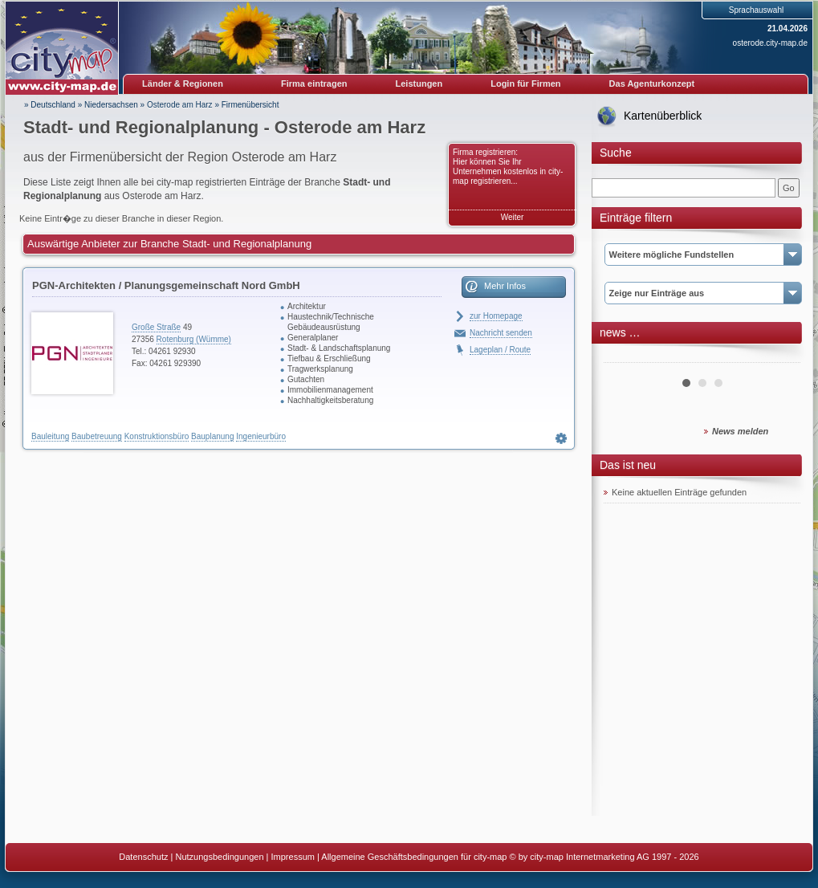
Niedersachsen (111, 104)
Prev (624, 356)
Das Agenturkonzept (652, 83)
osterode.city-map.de (770, 43)
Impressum (293, 857)
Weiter (512, 217)
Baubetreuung (96, 436)
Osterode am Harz (180, 104)
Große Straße (156, 327)
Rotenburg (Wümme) (194, 339)
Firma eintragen (314, 83)
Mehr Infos (505, 286)
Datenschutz (143, 857)
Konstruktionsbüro (156, 436)
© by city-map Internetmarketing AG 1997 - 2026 (604, 857)
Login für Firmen (525, 83)
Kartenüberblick (663, 115)
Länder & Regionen (182, 83)
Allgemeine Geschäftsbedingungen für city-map (414, 857)
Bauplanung (212, 436)
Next (779, 356)
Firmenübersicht (250, 104)
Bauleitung (50, 436)
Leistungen (419, 83)
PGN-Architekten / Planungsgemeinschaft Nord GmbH (166, 285)
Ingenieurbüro (261, 436)
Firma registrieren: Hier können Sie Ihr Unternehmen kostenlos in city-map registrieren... (508, 166)
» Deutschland (49, 104)
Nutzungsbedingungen (219, 857)
